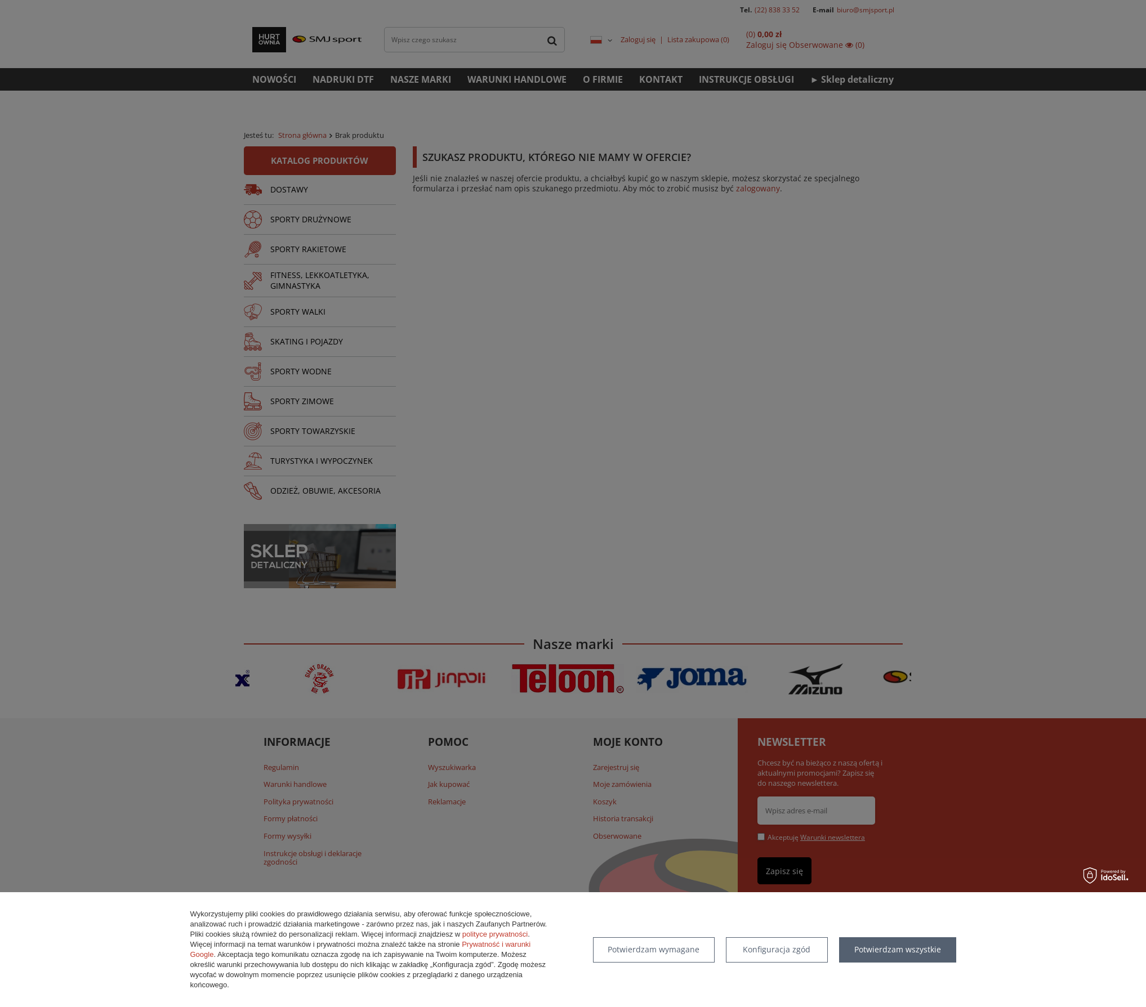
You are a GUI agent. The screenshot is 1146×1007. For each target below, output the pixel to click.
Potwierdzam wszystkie (897, 949)
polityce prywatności (495, 934)
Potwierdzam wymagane (653, 949)
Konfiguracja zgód (776, 949)
